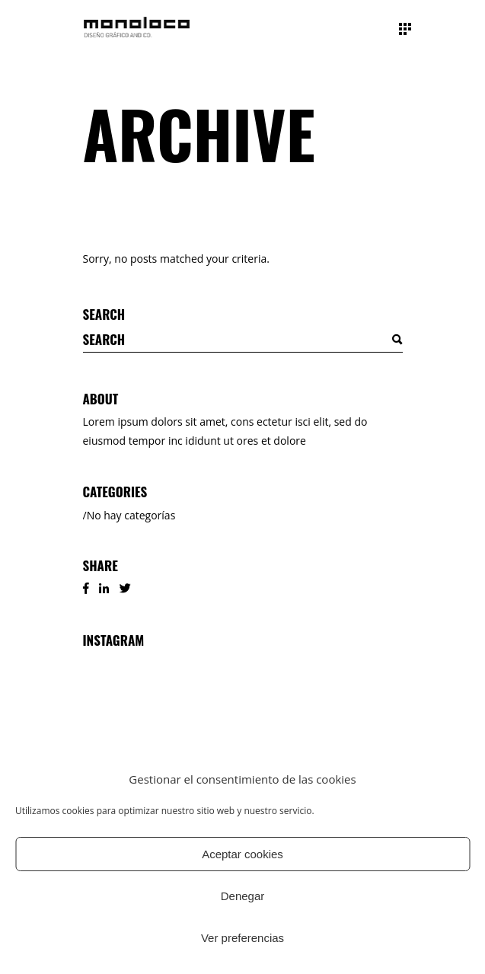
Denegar (243, 895)
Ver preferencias (242, 937)
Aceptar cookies (242, 854)
